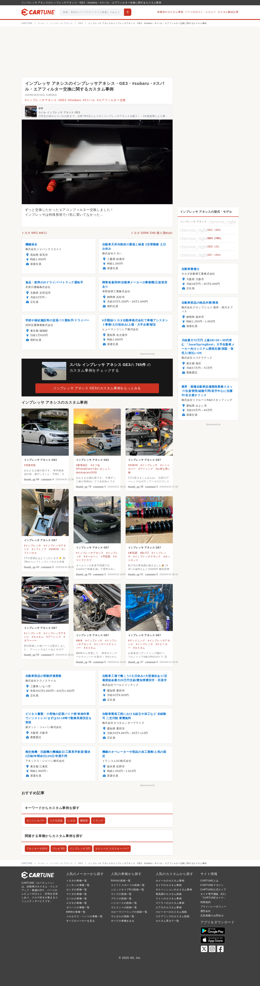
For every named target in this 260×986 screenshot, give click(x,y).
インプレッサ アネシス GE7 (144, 459)
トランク (98, 820)
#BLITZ (144, 552)
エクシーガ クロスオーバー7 (112, 848)
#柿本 (79, 640)
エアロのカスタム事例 (169, 907)
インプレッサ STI (80, 848)
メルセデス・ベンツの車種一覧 (84, 916)
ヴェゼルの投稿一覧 (122, 916)
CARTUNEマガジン (212, 885)
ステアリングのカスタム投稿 (172, 916)
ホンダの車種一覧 (76, 889)
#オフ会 (95, 465)
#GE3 (62, 100)
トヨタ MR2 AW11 (34, 232)
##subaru (74, 100)
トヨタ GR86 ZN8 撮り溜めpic (152, 232)
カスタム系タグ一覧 (167, 920)
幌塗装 (84, 820)
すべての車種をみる (122, 920)
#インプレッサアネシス (41, 100)
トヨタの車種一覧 (76, 880)
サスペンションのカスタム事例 (174, 889)
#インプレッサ (149, 465)
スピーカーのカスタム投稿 (171, 911)
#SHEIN (133, 465)
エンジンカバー (36, 820)
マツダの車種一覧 (76, 894)
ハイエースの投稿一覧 (124, 903)
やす (41, 108)
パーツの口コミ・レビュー (200, 12)
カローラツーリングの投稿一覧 (129, 911)
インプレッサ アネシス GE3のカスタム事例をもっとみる (97, 388)
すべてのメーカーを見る (80, 920)
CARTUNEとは (209, 880)
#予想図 (105, 556)
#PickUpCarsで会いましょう (93, 468)
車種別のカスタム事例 (170, 12)
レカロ (71, 820)
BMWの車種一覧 (76, 911)
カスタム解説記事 (228, 12)
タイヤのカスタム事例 (169, 885)
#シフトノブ (39, 549)
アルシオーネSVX (37, 848)
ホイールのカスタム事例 (170, 880)
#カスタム (38, 636)
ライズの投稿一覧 (121, 894)
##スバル (89, 100)
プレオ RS (58, 848)
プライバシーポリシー (213, 906)
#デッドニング (136, 640)
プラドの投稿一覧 (121, 898)
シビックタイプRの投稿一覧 (127, 889)
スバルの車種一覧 (76, 898)
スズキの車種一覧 (76, 903)
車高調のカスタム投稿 (169, 894)
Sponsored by (147, 354)
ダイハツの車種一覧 (78, 907)
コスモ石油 (56, 820)
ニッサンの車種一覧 (78, 885)
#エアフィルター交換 (111, 100)
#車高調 (132, 552)
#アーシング (145, 468)
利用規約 (205, 902)
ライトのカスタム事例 (169, 898)
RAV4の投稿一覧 (121, 880)
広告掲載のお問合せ (212, 915)
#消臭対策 (30, 465)
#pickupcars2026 (86, 472)
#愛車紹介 (82, 465)
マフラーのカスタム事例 (170, 903)
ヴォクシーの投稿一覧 (124, 907)
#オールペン (91, 556)
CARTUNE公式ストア (213, 889)
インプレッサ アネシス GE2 (40, 459)
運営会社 (205, 911)
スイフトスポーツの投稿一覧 (128, 885)
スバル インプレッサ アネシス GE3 (59, 112)
